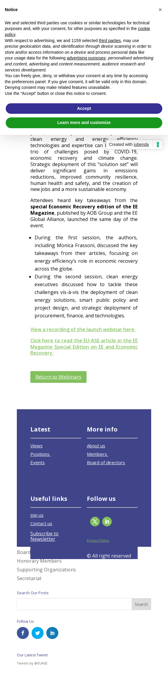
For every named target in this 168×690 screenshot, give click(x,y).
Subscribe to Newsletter (44, 536)
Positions (40, 454)
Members (97, 454)
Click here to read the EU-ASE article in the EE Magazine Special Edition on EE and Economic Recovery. (84, 346)
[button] (160, 9)
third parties (110, 40)
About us (96, 446)
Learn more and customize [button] (84, 122)
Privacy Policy (98, 540)
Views (36, 446)
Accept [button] (84, 108)
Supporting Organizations (46, 569)
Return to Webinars (58, 376)
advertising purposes (86, 58)
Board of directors (106, 462)
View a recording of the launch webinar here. (83, 329)
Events (37, 462)
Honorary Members (39, 561)
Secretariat (29, 578)
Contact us (41, 523)
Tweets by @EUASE (32, 663)
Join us (37, 515)
